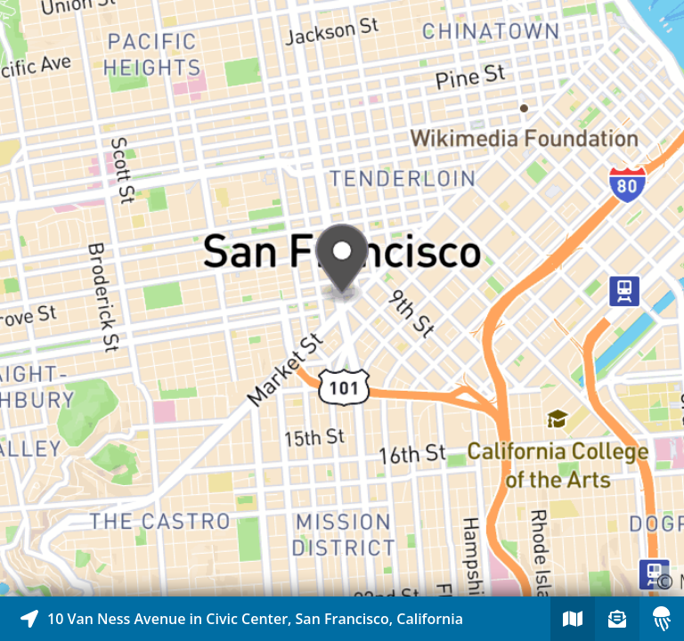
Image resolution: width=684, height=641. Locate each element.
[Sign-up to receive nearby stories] (617, 618)
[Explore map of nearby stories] (342, 298)
